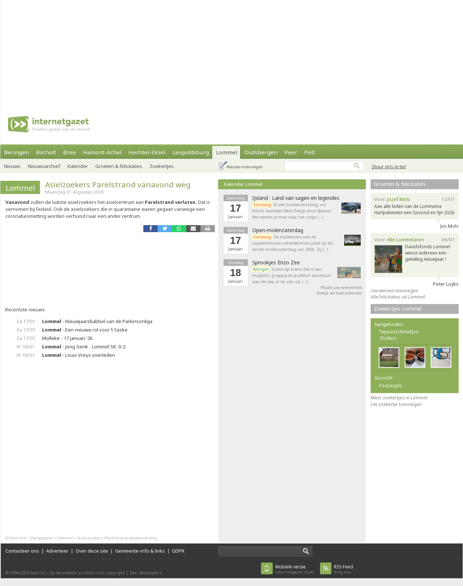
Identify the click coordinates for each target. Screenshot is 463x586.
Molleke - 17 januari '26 (67, 338)
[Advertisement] (168, 51)
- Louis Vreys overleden (78, 355)
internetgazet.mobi (294, 569)
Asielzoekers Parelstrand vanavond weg (118, 184)
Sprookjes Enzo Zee (276, 262)
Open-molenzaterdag (277, 230)
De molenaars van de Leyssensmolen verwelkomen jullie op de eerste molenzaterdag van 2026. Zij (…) (292, 243)
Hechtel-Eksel (146, 152)
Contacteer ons (22, 550)
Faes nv (37, 572)
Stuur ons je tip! (389, 166)
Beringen (16, 152)
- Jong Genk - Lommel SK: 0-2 (83, 346)
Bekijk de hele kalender (339, 293)
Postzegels (391, 385)
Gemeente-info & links (140, 550)
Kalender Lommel (243, 184)
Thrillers (388, 338)
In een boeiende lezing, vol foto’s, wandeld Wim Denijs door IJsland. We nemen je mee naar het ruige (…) (292, 211)
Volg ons (343, 569)
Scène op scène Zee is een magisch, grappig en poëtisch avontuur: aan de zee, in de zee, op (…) (292, 275)
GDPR (178, 550)
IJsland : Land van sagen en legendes (295, 198)
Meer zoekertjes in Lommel (399, 398)
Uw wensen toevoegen (394, 290)
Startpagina (41, 538)
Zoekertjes (162, 166)
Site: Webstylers (145, 572)
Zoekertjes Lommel (398, 308)
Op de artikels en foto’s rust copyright (87, 572)
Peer (290, 152)
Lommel (226, 152)
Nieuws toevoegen (245, 166)
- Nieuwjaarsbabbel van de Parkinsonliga (97, 321)
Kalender (77, 166)
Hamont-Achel (102, 152)
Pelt (309, 152)
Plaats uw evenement (341, 287)
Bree (69, 152)
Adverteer (57, 550)
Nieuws (12, 166)
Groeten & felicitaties (118, 166)
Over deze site (92, 550)
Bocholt (46, 152)
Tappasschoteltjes (398, 332)
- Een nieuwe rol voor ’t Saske (85, 329)
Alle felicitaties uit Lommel (398, 297)
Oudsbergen (261, 152)
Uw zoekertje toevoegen (396, 404)
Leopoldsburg (190, 152)
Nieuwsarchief (44, 166)
